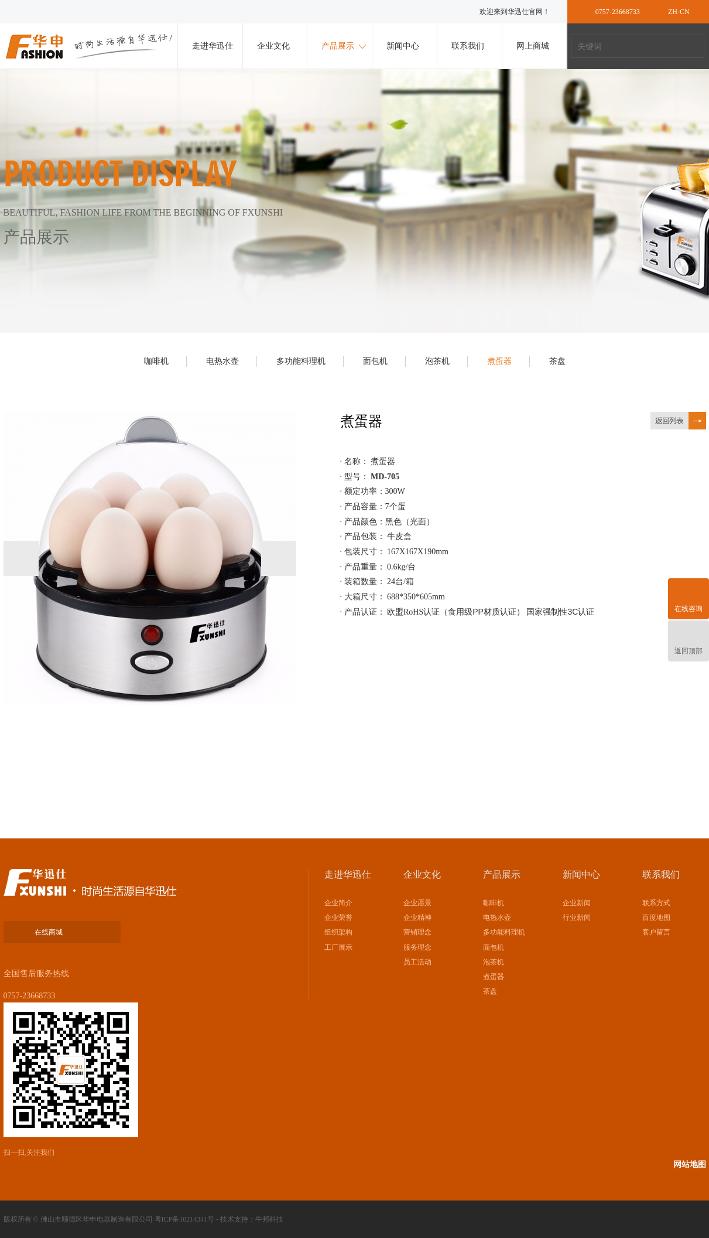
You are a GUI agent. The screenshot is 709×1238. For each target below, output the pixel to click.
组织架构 (338, 932)
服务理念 (417, 947)
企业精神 (417, 917)
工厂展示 (338, 947)
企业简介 (338, 903)
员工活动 (417, 962)
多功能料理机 (301, 361)
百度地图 (656, 917)
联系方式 (656, 903)
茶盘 (557, 361)
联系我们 (467, 46)
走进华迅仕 (212, 46)
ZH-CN (679, 12)
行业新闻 (577, 917)
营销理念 (417, 932)
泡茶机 (437, 361)
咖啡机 (156, 361)
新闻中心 (402, 46)
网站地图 (689, 1164)
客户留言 (656, 932)
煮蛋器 (499, 361)
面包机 (375, 361)
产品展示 (337, 46)
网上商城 (532, 46)
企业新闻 (577, 903)
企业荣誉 (338, 917)
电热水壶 (222, 361)
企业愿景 (417, 903)
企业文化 (273, 46)
